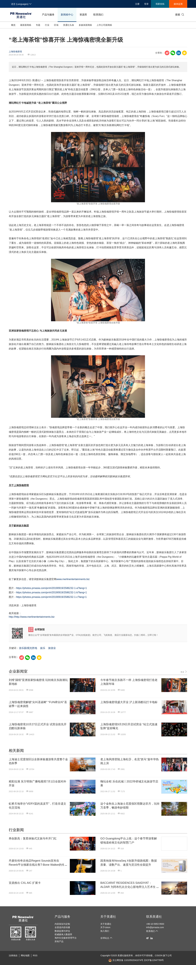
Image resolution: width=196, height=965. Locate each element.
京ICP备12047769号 (154, 960)
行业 (47, 25)
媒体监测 (178, 4)
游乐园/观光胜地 (28, 648)
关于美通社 (108, 916)
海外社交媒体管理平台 (66, 938)
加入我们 (104, 931)
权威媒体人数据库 (63, 934)
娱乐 (42, 648)
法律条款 (13, 955)
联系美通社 (154, 916)
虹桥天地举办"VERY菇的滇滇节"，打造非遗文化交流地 (37, 805)
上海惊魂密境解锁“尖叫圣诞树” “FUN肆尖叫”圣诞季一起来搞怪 (38, 704)
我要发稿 (160, 4)
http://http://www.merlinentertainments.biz (32, 616)
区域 (56, 25)
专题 (38, 25)
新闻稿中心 (67, 14)
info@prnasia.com (155, 927)
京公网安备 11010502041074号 (125, 960)
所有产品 (59, 941)
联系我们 (98, 14)
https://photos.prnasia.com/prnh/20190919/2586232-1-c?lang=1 (51, 597)
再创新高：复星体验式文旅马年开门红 (33, 838)
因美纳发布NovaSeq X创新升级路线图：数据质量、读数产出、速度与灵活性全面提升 (128, 862)
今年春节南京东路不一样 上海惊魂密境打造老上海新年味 (128, 681)
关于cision (105, 927)
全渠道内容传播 (62, 927)
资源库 (83, 14)
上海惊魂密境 (15, 51)
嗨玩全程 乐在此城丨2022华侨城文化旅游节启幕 (129, 783)
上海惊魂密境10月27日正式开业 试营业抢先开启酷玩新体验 (38, 726)
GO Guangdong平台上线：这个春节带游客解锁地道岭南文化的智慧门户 (128, 840)
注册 (137, 4)
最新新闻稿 (25, 25)
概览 (13, 25)
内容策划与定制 (62, 924)
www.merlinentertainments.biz (73, 579)
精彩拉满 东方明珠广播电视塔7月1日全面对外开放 (37, 783)
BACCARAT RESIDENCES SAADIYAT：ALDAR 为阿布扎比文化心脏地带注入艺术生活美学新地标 (129, 885)
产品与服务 (48, 14)
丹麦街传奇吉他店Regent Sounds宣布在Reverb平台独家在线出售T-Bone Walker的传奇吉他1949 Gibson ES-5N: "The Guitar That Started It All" (38, 863)
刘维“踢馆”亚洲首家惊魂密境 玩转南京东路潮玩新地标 (38, 681)
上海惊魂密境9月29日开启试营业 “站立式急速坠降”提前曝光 (128, 726)
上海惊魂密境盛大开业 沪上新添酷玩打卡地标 (128, 702)
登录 (146, 4)
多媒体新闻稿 (85, 25)
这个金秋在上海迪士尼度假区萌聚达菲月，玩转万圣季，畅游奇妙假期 (130, 805)
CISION (158, 955)
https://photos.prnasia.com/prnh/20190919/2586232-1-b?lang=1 (51, 592)
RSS (35, 955)
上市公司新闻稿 (104, 25)
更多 (184, 671)
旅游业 (52, 648)
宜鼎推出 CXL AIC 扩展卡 (25, 882)
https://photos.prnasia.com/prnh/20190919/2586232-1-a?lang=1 (51, 588)
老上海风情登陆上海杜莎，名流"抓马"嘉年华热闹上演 (129, 761)
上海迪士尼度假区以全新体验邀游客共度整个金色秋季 (38, 761)
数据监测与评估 (62, 931)
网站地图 (25, 955)
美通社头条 (68, 25)
